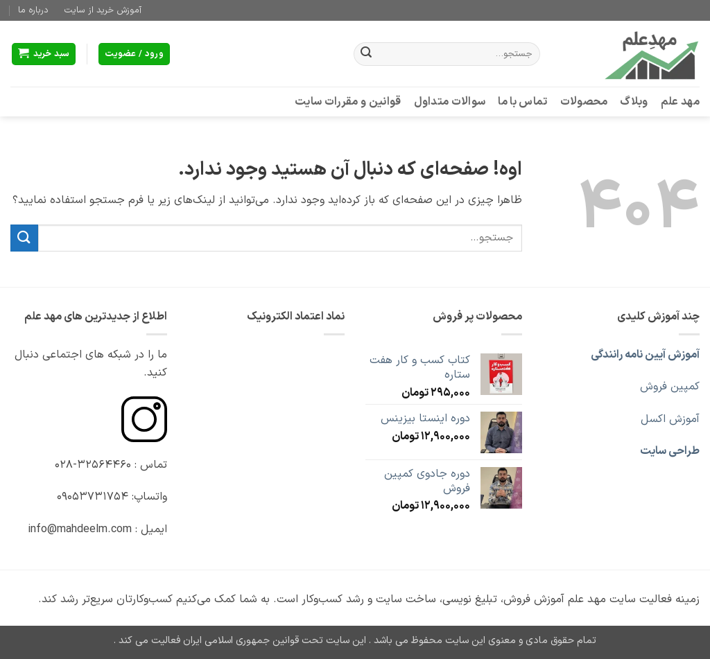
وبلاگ (634, 102)
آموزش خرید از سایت (102, 10)
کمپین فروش (670, 386)
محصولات (584, 102)
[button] (44, 54)
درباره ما (33, 10)
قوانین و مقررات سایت (348, 102)
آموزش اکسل (670, 419)
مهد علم (680, 102)
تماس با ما (522, 102)
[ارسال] (366, 54)
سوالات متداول (450, 102)
